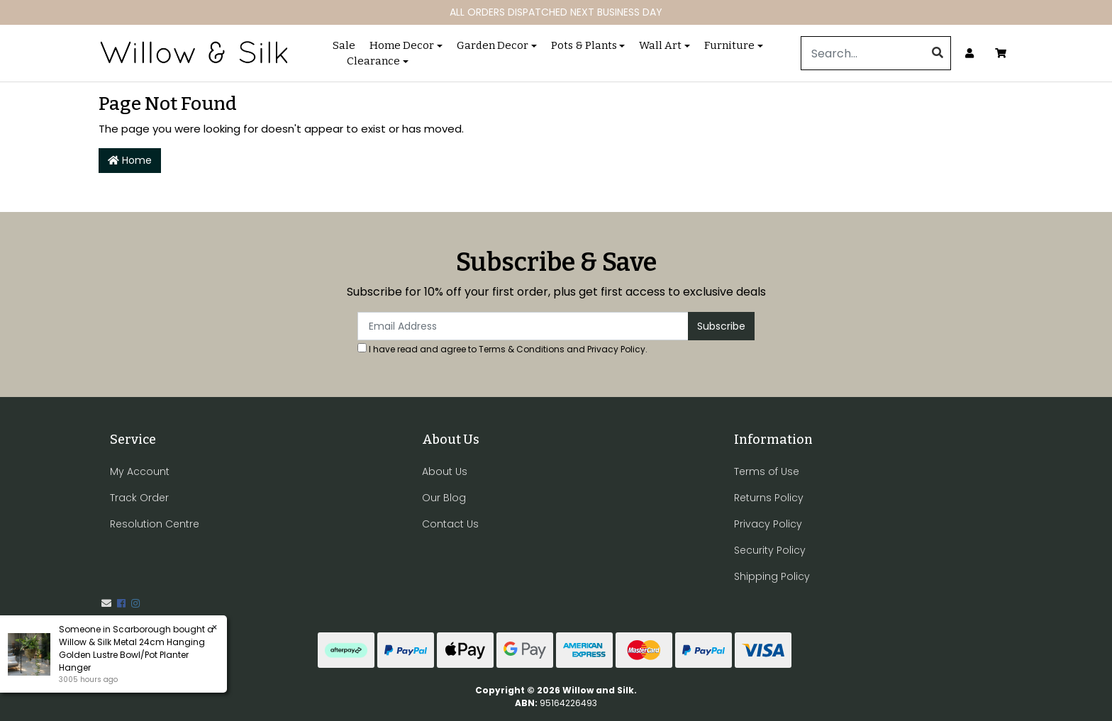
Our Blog (444, 498)
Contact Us (450, 524)
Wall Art (660, 45)
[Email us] (106, 603)
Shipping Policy (772, 576)
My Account (139, 471)
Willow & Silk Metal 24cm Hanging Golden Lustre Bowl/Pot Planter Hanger (131, 655)
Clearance (373, 61)
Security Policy (770, 550)
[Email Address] (523, 326)
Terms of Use (766, 471)
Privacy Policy (616, 349)
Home (130, 160)
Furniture (729, 45)
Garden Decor (492, 45)
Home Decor (401, 45)
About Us (444, 471)
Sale (344, 45)
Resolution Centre (154, 524)
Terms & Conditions (522, 349)
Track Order (139, 498)
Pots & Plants (584, 45)
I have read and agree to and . (502, 349)
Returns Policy (769, 498)
